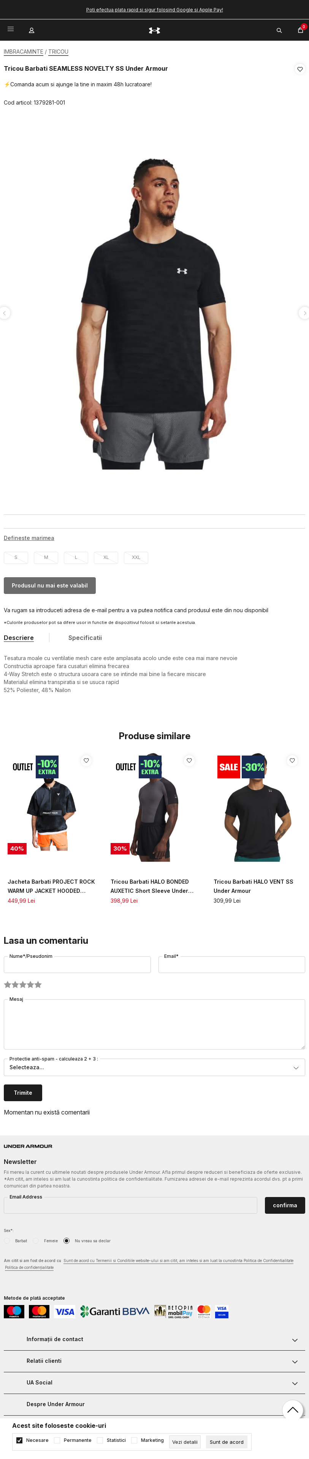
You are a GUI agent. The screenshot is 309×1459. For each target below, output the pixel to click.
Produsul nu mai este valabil (50, 583)
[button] (300, 86)
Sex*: (9, 1228)
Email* (171, 954)
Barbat (21, 1238)
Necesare (37, 1440)
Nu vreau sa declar (93, 1238)
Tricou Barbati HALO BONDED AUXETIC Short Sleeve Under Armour (150, 884)
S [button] (15, 555)
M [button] (46, 555)
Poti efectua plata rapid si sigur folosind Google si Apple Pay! (154, 10)
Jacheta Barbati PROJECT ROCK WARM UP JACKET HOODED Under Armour (51, 884)
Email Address (26, 1194)
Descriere (19, 635)
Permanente (78, 1440)
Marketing (152, 1440)
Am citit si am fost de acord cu (148, 1262)
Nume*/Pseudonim (31, 954)
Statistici (116, 1440)
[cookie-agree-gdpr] (226, 1441)
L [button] (76, 555)
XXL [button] (136, 555)
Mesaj (16, 997)
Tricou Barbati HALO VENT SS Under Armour (253, 884)
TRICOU (58, 51)
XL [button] (106, 555)
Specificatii (85, 635)
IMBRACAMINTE (23, 51)
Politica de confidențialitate (29, 1265)
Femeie (51, 1238)
